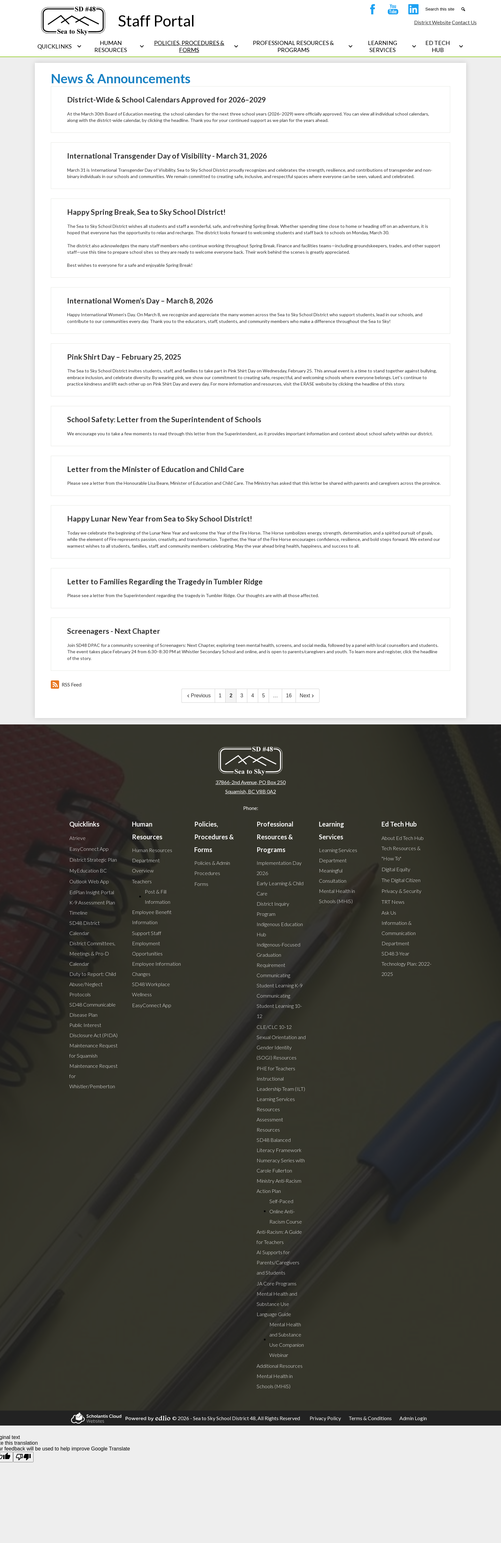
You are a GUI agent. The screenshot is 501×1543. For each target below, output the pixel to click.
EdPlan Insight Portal (91, 892)
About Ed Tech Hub (403, 838)
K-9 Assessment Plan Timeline (92, 907)
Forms (201, 884)
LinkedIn (412, 10)
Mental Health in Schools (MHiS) (275, 1381)
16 (289, 695)
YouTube (391, 10)
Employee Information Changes (156, 969)
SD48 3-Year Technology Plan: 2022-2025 (406, 963)
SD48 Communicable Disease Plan (92, 1009)
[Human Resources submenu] (115, 46)
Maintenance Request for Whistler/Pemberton (93, 1076)
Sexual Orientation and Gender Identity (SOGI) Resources (281, 1047)
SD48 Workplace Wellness (151, 989)
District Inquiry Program (273, 909)
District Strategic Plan (93, 860)
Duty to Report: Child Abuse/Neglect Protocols (92, 984)
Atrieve (77, 838)
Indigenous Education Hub (280, 929)
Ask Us (389, 913)
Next (307, 695)
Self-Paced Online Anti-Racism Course (285, 1211)
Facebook (371, 10)
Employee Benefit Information (152, 917)
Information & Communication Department (399, 933)
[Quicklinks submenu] (59, 46)
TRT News (393, 902)
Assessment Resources (270, 1124)
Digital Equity (396, 869)
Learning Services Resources (276, 1104)
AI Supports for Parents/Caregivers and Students (278, 1262)
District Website (432, 22)
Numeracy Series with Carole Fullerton (281, 1165)
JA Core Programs (277, 1283)
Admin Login (413, 1418)
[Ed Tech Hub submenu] (442, 46)
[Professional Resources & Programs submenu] (298, 46)
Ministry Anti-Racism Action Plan (279, 1186)
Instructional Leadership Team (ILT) (281, 1083)
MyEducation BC (88, 870)
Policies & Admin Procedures (212, 868)
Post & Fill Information (157, 896)
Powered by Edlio (147, 1418)
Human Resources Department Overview (152, 860)
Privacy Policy (325, 1418)
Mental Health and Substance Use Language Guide (277, 1304)
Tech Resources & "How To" (401, 853)
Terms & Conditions (370, 1418)
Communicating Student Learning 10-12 (279, 1005)
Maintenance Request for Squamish (93, 1050)
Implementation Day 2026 (279, 868)
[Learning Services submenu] (387, 46)
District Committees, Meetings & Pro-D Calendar (92, 953)
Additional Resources (280, 1366)
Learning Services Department (338, 855)
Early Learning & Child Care (280, 888)
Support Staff (146, 933)
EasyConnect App (89, 849)
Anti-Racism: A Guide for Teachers (279, 1237)
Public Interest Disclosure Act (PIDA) (93, 1030)
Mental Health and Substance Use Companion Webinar (286, 1339)
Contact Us (464, 22)
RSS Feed (66, 684)
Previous (198, 695)
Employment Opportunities (147, 948)
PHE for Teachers (276, 1068)
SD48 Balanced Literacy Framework (279, 1145)
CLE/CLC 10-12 (274, 1027)
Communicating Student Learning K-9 (280, 980)
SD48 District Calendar (84, 928)
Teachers (142, 881)
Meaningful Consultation (332, 875)
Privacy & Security (401, 891)
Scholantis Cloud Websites (95, 1418)
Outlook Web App (89, 881)
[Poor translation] (23, 1457)
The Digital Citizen (401, 880)
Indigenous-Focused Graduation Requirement (278, 954)
